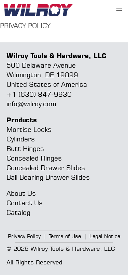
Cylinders (20, 139)
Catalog (18, 212)
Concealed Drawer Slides (45, 167)
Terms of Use (65, 236)
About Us (21, 193)
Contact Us (24, 203)
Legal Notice (104, 236)
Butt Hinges (25, 148)
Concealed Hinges (34, 158)
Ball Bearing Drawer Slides (48, 177)
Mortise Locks (29, 129)
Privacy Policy (24, 236)
